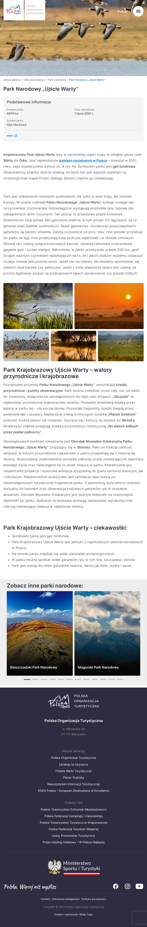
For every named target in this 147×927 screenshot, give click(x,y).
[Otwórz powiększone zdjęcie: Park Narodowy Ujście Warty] (38, 306)
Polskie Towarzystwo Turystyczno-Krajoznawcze (73, 822)
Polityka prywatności (93, 899)
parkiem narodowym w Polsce (83, 160)
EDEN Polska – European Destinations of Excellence (73, 790)
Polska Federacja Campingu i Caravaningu (73, 816)
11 (111, 679)
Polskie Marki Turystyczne (73, 771)
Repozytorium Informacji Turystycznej (73, 784)
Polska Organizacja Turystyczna (73, 757)
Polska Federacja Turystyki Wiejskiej (73, 829)
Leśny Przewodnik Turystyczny (73, 835)
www (10, 135)
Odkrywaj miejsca (34, 79)
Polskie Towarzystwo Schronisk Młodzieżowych (73, 809)
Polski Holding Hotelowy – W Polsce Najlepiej (73, 842)
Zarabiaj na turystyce (73, 764)
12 (120, 679)
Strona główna (12, 79)
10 (103, 679)
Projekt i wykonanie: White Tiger (73, 914)
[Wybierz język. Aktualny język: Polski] (124, 11)
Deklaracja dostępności (66, 899)
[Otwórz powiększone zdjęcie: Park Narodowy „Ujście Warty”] (109, 306)
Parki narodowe (57, 79)
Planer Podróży (73, 777)
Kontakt (45, 899)
